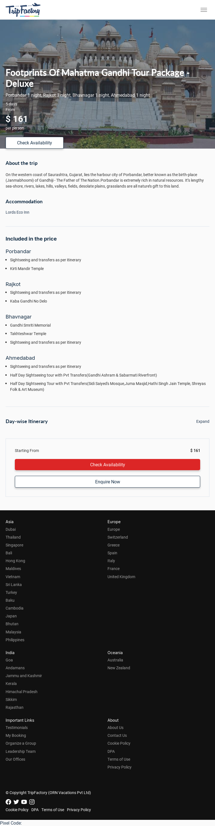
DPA (111, 751)
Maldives (13, 568)
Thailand (13, 537)
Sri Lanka (14, 584)
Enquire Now (107, 481)
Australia (115, 660)
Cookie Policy (119, 743)
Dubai (11, 529)
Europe (114, 529)
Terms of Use (119, 759)
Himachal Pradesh (22, 691)
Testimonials (17, 727)
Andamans (15, 667)
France (114, 568)
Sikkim (11, 699)
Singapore (14, 545)
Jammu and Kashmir (24, 675)
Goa (9, 660)
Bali (9, 552)
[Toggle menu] (203, 9)
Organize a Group (21, 743)
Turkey (11, 592)
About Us (115, 727)
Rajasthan (15, 707)
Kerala (11, 683)
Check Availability (34, 143)
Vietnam (13, 576)
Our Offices (15, 759)
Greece (114, 545)
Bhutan (12, 623)
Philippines (15, 639)
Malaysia (13, 632)
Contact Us (117, 735)
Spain (112, 552)
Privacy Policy (120, 767)
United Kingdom (121, 576)
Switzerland (118, 537)
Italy (111, 560)
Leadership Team (21, 751)
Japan (11, 616)
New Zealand (119, 667)
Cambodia (15, 608)
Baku (10, 600)
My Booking (16, 735)
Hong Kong (15, 560)
